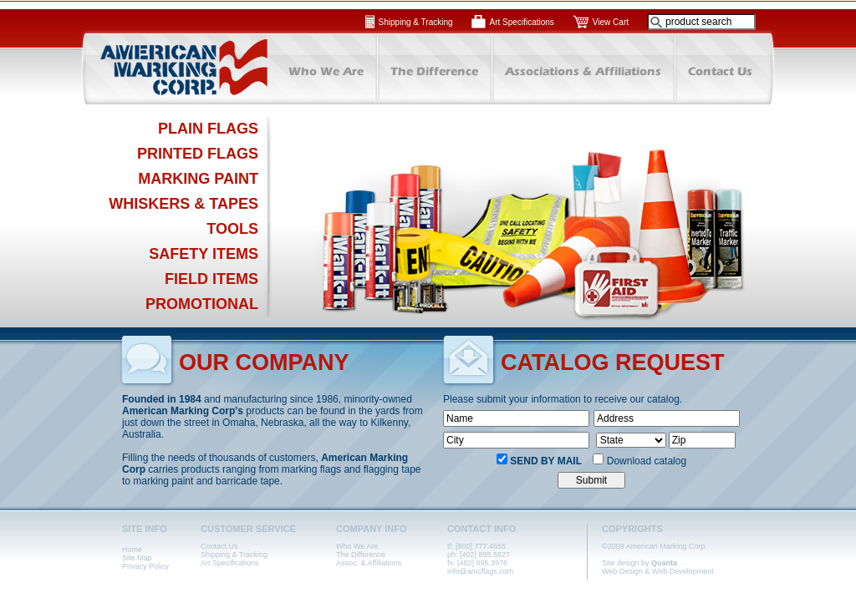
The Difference (360, 554)
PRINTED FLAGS (197, 153)
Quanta (664, 563)
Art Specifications (522, 22)
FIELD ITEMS (211, 279)
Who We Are (357, 546)
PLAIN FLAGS (208, 128)
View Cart (611, 22)
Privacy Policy (145, 566)
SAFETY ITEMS (203, 254)
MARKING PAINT (198, 178)
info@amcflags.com (480, 571)
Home (132, 549)
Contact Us (219, 546)
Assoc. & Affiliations (368, 563)
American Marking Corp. (172, 67)
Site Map (137, 558)
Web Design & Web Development (658, 571)
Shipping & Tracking (416, 22)
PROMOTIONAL (201, 304)
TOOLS (232, 228)
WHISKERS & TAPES (183, 203)
